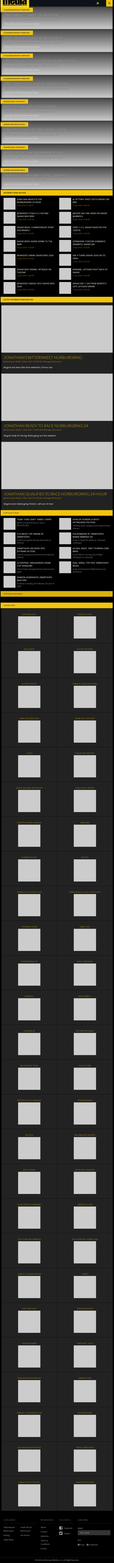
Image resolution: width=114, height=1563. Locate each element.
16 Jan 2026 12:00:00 (12, 184)
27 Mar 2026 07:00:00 (13, 70)
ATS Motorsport (29, 684)
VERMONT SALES (85, 1378)
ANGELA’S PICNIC (85, 614)
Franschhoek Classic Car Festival (84, 892)
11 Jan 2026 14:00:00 (81, 290)
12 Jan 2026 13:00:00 (25, 290)
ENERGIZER (84, 823)
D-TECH (29, 753)
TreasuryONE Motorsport (29, 1378)
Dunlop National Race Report (29, 788)
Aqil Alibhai (29, 649)
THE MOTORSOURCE (85, 1309)
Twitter (64, 1533)
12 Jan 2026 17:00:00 (81, 276)
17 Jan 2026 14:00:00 (12, 115)
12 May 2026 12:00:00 (13, 47)
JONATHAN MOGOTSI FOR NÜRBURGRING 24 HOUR (36, 84)
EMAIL (80, 1528)
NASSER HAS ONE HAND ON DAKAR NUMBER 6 (33, 152)
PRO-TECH (29, 1135)
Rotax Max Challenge (85, 1170)
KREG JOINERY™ (84, 996)
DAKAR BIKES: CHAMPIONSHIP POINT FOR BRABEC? (36, 175)
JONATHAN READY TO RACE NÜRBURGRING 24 (33, 38)
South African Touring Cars (85, 1239)
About (43, 1527)
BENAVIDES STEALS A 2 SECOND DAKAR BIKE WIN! (35, 129)
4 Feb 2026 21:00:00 (12, 93)
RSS (79, 1540)
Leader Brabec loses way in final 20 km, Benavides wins (31, 134)
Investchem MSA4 (85, 961)
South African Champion (29, 1239)
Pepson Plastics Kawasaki (29, 1100)
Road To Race (29, 1170)
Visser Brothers (84, 1413)
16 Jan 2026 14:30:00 (12, 161)
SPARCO (85, 1274)
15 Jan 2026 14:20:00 (81, 234)
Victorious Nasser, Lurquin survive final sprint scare (29, 111)
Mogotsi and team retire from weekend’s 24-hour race (31, 19)
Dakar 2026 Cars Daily (14, 101)
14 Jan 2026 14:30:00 (81, 248)
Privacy (44, 1548)
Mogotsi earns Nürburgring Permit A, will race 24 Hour (31, 65)
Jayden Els (29, 996)
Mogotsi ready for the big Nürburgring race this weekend (32, 42)
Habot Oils (85, 927)
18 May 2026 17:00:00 (13, 24)
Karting (7, 1535)
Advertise (45, 1536)
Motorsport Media (31, 24)
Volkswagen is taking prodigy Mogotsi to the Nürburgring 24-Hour (36, 88)
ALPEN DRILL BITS (29, 614)
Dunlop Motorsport (85, 753)
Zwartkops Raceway (85, 1482)
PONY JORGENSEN (85, 1100)
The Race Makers (29, 1343)
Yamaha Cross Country (29, 1482)
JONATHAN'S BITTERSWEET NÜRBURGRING (31, 15)
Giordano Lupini (29, 927)
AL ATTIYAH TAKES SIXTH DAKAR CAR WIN (30, 106)
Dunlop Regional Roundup (29, 823)
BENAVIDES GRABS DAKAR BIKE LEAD (35, 255)
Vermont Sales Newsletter (29, 1413)
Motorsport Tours (29, 1066)
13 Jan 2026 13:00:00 (25, 276)
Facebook (65, 1528)
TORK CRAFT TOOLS (85, 1343)
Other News (9, 1540)
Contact (44, 1532)
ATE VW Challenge (85, 649)
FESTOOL (85, 857)
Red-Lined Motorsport (85, 1135)
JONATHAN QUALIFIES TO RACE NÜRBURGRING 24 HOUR (40, 61)
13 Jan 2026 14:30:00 (81, 262)
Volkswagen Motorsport (17, 10)
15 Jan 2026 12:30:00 (25, 248)
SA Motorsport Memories (29, 1204)
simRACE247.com (84, 1204)
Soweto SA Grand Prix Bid (29, 1274)
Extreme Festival (29, 857)
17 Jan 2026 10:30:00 (12, 138)
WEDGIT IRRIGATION (85, 1448)
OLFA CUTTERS (85, 1066)
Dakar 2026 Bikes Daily (14, 124)
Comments (92, 1545)
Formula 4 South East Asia (29, 892)
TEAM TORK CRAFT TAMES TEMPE (34, 519)
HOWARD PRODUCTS (29, 961)
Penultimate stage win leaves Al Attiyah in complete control (33, 157)
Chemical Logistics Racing (84, 684)
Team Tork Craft (29, 1309)
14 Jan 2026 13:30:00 (25, 259)
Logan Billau (29, 1031)
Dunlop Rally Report (84, 788)
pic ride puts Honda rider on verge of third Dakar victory (32, 179)
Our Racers (25, 1535)
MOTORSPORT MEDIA (85, 1031)
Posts (81, 1545)
